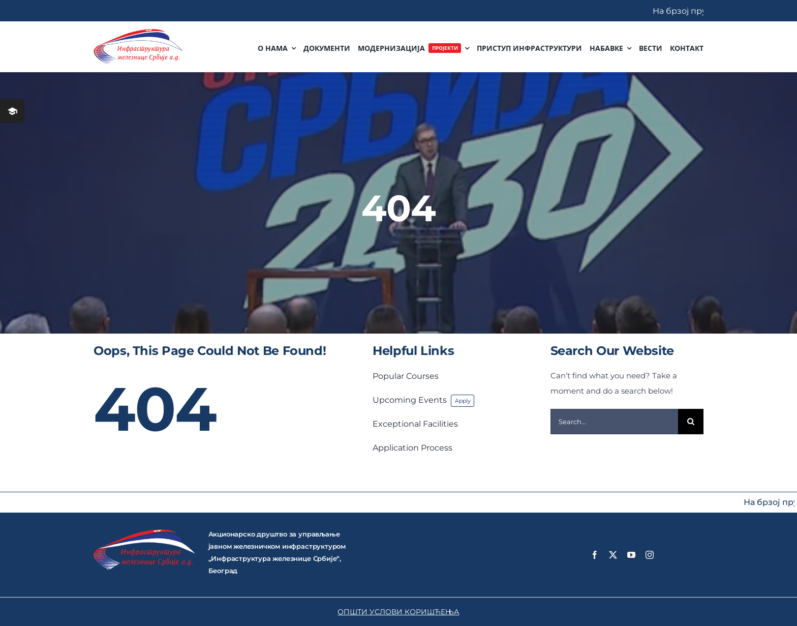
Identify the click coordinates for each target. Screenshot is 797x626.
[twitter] (613, 555)
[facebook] (595, 555)
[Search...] (614, 421)
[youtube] (631, 555)
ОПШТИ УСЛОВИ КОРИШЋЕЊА (398, 611)
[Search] (690, 421)
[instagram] (650, 555)
